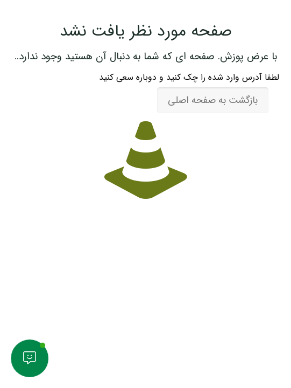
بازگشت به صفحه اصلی (213, 100)
